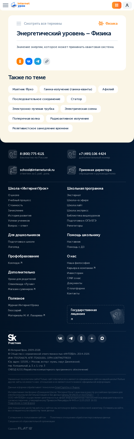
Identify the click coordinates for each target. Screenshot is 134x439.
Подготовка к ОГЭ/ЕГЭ (81, 220)
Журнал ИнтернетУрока (23, 305)
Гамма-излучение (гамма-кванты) (68, 89)
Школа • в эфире (77, 200)
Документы (74, 283)
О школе (13, 195)
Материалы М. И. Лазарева (26, 315)
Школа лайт (75, 205)
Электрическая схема (81, 108)
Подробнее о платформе (21, 403)
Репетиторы (75, 225)
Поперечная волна (26, 118)
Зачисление (15, 210)
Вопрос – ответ (18, 225)
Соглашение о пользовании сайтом (27, 417)
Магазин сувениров (21, 289)
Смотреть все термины (39, 23)
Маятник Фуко (23, 89)
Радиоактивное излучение (69, 118)
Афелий (108, 89)
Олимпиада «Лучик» (21, 284)
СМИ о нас (74, 278)
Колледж (15, 262)
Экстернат (74, 195)
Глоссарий (14, 310)
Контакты (73, 293)
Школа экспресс (77, 210)
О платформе (76, 288)
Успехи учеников (18, 220)
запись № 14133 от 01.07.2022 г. (78, 395)
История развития (19, 215)
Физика (108, 23)
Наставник (74, 241)
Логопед (13, 246)
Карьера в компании (81, 267)
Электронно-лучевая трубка (33, 108)
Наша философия (78, 262)
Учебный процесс (19, 200)
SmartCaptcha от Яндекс (67, 387)
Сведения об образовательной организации (31, 421)
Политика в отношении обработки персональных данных (80, 417)
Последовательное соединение (36, 99)
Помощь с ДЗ (75, 246)
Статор (76, 99)
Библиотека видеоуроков (83, 215)
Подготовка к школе (21, 241)
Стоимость (15, 205)
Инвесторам (75, 273)
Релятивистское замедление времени (40, 128)
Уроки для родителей (22, 278)
